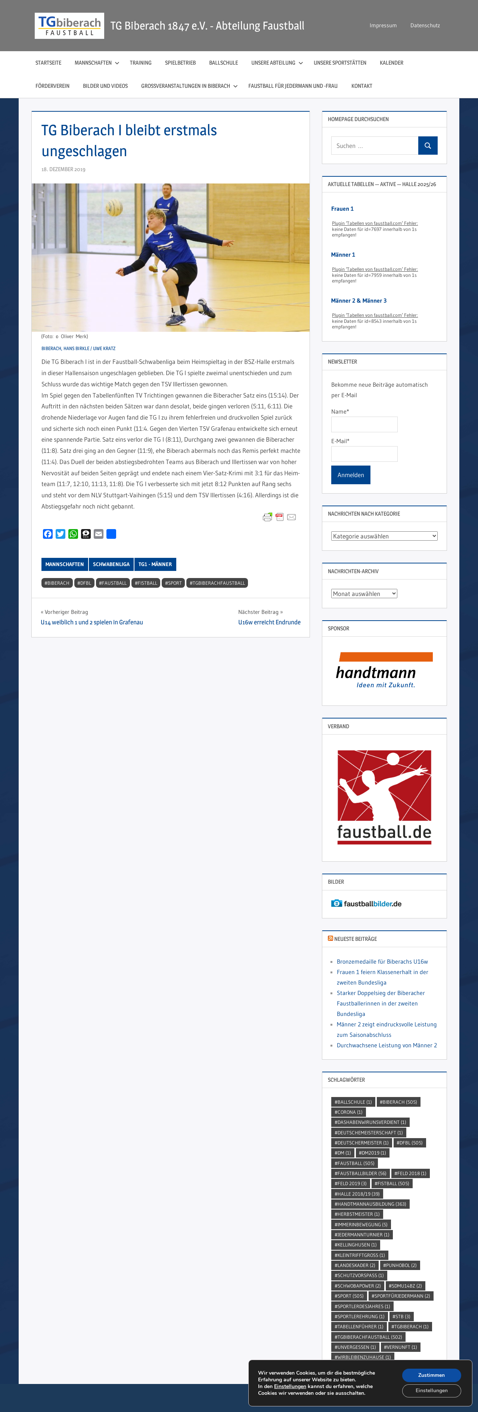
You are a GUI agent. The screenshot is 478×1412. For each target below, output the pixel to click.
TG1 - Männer (155, 564)
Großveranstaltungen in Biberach (189, 85)
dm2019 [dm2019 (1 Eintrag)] (374, 1153)
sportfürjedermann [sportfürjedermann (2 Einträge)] (402, 1296)
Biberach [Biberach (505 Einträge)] (400, 1102)
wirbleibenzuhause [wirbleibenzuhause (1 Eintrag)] (364, 1357)
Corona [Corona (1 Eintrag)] (350, 1112)
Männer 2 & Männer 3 (359, 300)
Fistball (147, 583)
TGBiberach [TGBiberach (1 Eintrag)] (411, 1326)
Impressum (383, 25)
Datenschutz (425, 25)
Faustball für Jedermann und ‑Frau (293, 85)
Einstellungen (290, 1386)
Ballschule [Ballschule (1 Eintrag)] (355, 1102)
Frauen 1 (342, 208)
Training (141, 62)
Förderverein (52, 85)
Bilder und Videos (105, 85)
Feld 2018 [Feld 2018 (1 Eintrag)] (411, 1173)
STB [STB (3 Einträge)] (402, 1316)
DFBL (85, 583)
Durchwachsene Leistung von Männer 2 (387, 1045)
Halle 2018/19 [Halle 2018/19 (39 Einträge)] (359, 1194)
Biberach (58, 583)
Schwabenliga (111, 564)
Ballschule (223, 62)
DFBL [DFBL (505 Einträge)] (411, 1143)
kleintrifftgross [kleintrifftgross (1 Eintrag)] (361, 1255)
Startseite (48, 62)
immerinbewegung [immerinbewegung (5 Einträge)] (363, 1224)
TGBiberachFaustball (219, 583)
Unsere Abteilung (277, 62)
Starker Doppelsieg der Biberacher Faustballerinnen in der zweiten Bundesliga (381, 1003)
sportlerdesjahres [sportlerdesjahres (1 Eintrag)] (364, 1306)
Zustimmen (431, 1374)
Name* (364, 420)
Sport (175, 583)
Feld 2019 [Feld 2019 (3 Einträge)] (352, 1183)
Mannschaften (97, 62)
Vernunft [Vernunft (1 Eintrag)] (402, 1347)
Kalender (391, 62)
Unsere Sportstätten (340, 62)
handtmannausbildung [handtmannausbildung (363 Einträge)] (372, 1204)
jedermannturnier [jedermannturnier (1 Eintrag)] (363, 1235)
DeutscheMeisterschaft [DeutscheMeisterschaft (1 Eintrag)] (370, 1133)
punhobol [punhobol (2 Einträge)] (401, 1265)
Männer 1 (343, 254)
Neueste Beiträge (355, 938)
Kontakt (361, 85)
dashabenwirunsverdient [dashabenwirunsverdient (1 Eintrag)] (372, 1122)
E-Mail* (364, 449)
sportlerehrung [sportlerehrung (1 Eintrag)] (361, 1316)
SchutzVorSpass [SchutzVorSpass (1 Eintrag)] (361, 1275)
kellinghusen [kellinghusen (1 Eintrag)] (357, 1245)
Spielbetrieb (180, 62)
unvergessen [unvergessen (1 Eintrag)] (357, 1347)
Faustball (114, 583)
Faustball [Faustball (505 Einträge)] (356, 1163)
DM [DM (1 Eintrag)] (344, 1153)
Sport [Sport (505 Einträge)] (351, 1296)
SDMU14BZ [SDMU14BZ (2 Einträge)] (407, 1286)
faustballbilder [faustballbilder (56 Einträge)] (362, 1173)
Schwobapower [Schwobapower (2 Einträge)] (359, 1286)
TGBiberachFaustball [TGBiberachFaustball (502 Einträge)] (370, 1337)
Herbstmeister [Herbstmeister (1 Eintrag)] (359, 1214)
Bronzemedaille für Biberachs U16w (382, 961)
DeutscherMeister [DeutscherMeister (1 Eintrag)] (363, 1143)
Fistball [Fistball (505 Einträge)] (393, 1183)
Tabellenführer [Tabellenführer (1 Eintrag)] (361, 1326)
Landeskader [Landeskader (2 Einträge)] (356, 1265)
